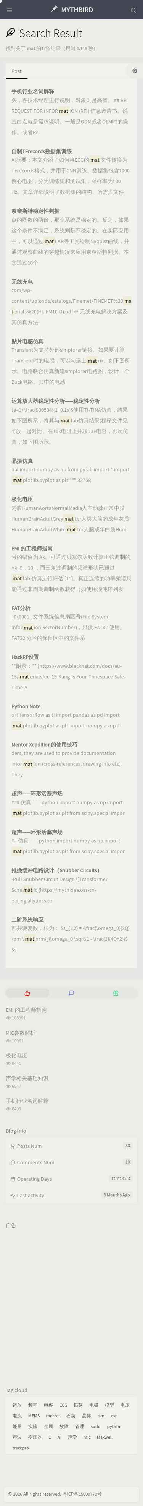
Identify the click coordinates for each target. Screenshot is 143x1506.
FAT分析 (21, 608)
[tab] (27, 992)
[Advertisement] (71, 1304)
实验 (32, 1426)
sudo (96, 1426)
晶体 (86, 1415)
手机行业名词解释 (32, 91)
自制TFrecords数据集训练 (41, 151)
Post (16, 71)
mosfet (53, 1415)
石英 (71, 1415)
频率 (32, 1405)
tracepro (21, 1448)
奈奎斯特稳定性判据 (35, 211)
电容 (48, 1405)
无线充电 (22, 282)
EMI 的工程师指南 (32, 549)
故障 (64, 1426)
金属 (48, 1426)
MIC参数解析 (20, 1032)
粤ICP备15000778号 (82, 1494)
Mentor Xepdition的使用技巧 (44, 745)
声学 (72, 1437)
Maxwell (104, 1437)
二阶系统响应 (27, 920)
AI (59, 1437)
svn (101, 1415)
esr (114, 1415)
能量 (17, 1426)
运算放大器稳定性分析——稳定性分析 (55, 401)
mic (87, 1437)
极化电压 (22, 499)
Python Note (25, 706)
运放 (17, 1405)
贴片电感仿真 (27, 341)
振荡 (78, 1405)
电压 (125, 1405)
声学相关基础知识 (27, 1078)
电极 (93, 1405)
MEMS (34, 1415)
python (114, 1426)
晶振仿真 (22, 461)
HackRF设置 (25, 657)
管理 (79, 1426)
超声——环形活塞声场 (37, 794)
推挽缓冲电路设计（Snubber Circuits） (56, 870)
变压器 (35, 1437)
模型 (109, 1405)
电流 (17, 1415)
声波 (17, 1437)
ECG (63, 1405)
